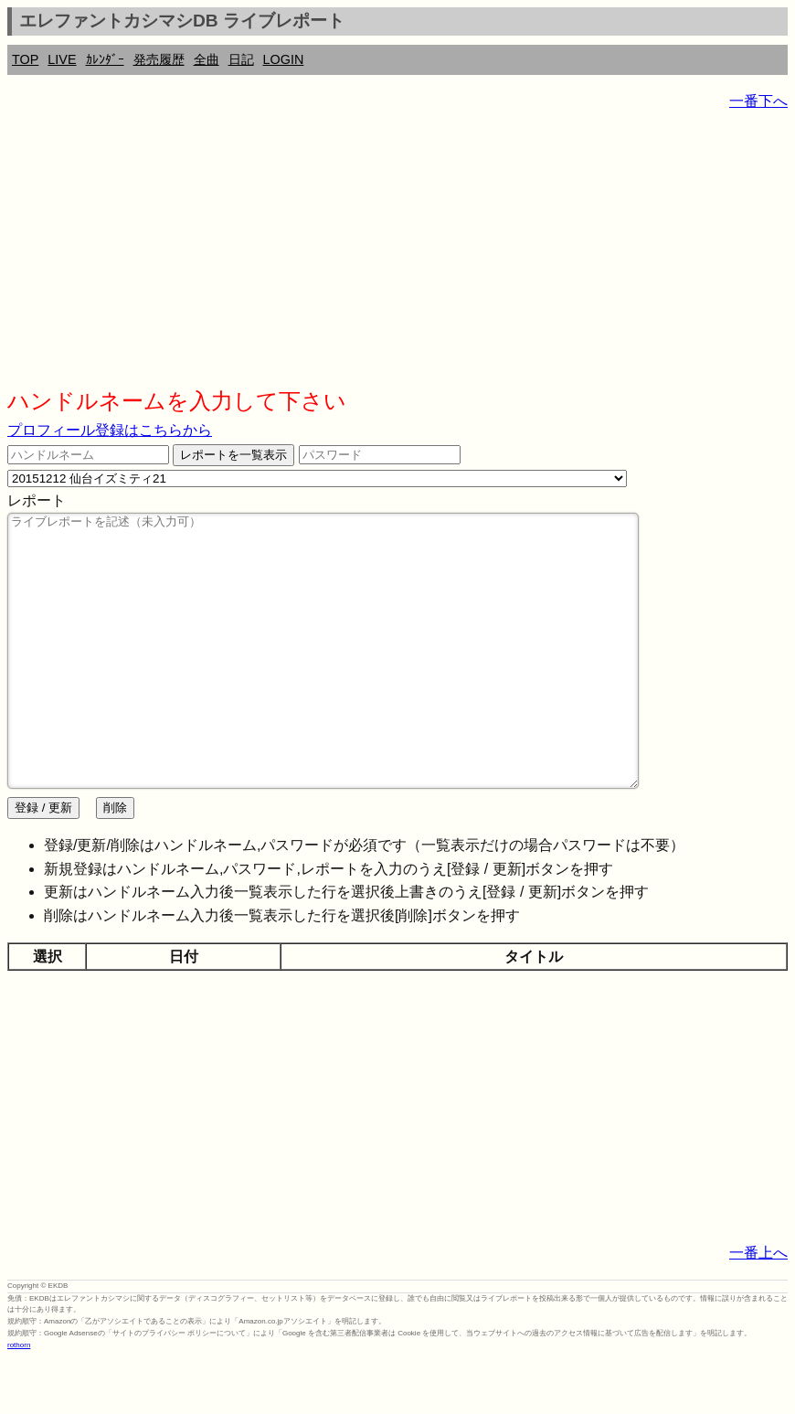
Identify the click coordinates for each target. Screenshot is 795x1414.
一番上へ (758, 1307)
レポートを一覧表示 (233, 455)
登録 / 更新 (43, 862)
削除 (115, 862)
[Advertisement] (397, 256)
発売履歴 (159, 59)
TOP (25, 59)
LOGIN (283, 59)
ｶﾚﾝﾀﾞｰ (105, 59)
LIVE (62, 59)
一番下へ (758, 101)
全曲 (206, 59)
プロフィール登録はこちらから (109, 430)
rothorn (18, 1400)
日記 (241, 59)
